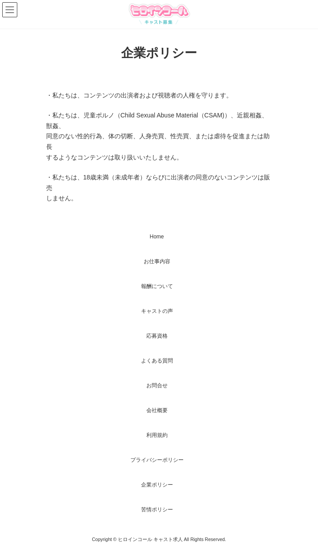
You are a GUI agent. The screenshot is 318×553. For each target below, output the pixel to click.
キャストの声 (157, 311)
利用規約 (157, 435)
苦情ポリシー (157, 509)
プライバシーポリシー (157, 460)
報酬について (157, 286)
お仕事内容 (157, 261)
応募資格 (157, 336)
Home (156, 237)
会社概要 (157, 410)
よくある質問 (157, 361)
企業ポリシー (157, 485)
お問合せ (157, 385)
